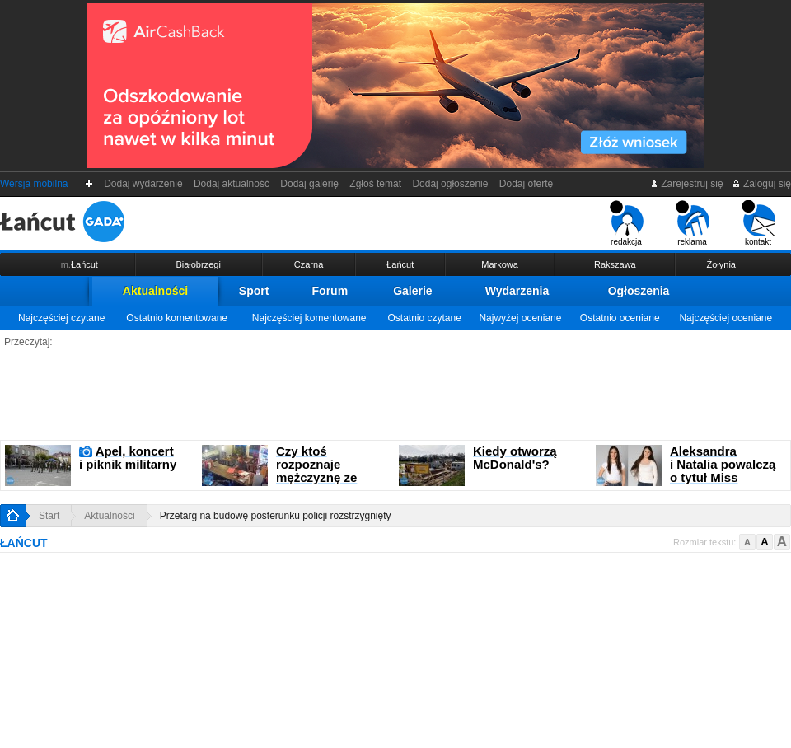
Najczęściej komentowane (309, 318)
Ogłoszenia (639, 290)
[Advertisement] (395, 395)
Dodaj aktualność (231, 183)
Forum (330, 290)
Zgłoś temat (375, 183)
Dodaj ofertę (526, 183)
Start (49, 515)
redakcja (627, 223)
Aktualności (155, 290)
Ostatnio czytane (424, 318)
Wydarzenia (517, 290)
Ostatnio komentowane (176, 318)
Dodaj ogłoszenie (450, 183)
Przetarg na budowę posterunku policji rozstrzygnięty (275, 515)
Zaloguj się (761, 183)
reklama (692, 223)
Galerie (412, 290)
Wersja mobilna (34, 183)
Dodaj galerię (309, 183)
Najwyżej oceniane (520, 318)
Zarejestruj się (686, 183)
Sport (254, 290)
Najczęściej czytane (61, 318)
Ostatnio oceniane (620, 318)
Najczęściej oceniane (725, 318)
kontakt (758, 223)
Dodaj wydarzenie (144, 183)
